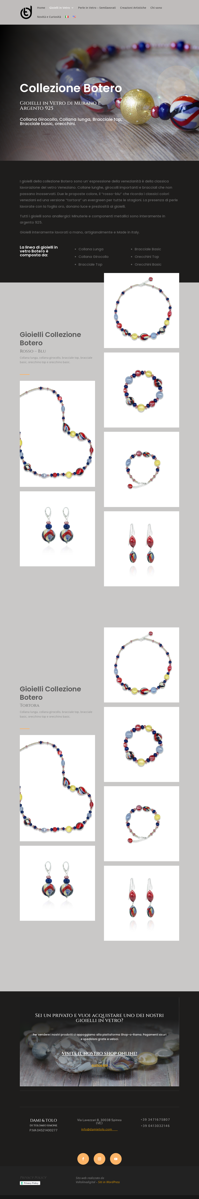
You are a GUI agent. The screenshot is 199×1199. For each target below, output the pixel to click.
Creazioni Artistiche (133, 8)
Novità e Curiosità (49, 17)
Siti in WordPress (109, 1182)
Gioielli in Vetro (59, 8)
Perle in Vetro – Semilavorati (97, 8)
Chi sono (156, 8)
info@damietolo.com (99, 1129)
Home (41, 8)
